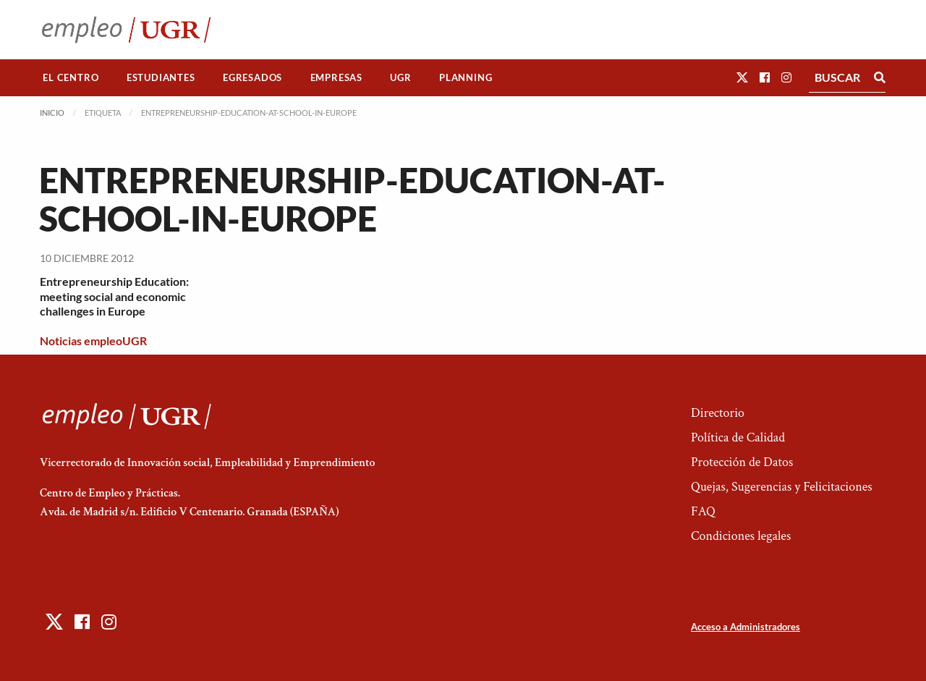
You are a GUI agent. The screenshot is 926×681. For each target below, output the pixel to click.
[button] (742, 77)
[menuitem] (71, 77)
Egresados (252, 77)
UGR (400, 77)
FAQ (703, 511)
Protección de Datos (742, 462)
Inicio (52, 112)
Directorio (717, 413)
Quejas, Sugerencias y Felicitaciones (781, 486)
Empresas (336, 77)
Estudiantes (161, 77)
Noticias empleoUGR (93, 340)
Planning (465, 77)
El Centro (70, 77)
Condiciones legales (741, 536)
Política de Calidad (738, 437)
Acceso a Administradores (745, 627)
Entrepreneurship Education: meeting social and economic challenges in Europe (114, 296)
